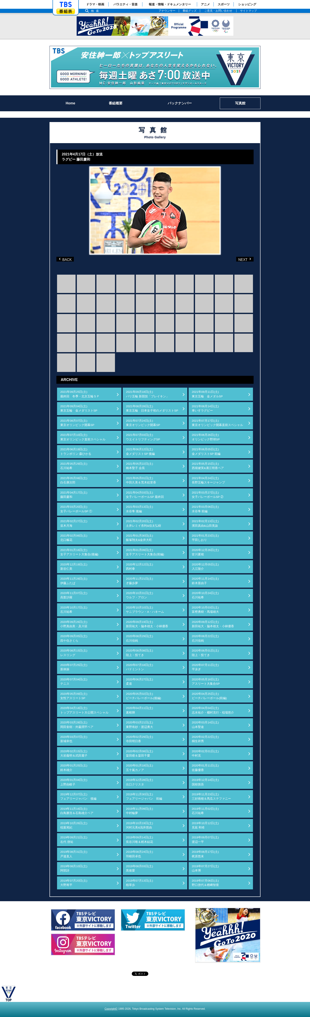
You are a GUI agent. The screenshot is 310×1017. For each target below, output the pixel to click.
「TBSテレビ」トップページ (65, 4)
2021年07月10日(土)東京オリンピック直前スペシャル (82, 437)
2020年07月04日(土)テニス (73, 681)
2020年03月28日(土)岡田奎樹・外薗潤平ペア (76, 724)
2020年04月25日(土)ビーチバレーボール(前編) (209, 696)
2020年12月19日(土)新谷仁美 (73, 566)
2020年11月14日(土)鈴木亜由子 (205, 581)
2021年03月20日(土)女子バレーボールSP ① (76, 509)
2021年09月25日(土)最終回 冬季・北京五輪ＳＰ (79, 394)
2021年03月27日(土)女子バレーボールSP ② (208, 494)
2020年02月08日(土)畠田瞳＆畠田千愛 (139, 753)
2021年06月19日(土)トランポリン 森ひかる (75, 451)
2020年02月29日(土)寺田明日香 (139, 739)
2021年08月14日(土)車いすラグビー (205, 408)
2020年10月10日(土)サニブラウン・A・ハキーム (145, 609)
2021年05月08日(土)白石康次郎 (73, 480)
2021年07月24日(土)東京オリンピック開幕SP (143, 423)
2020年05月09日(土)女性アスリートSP (73, 696)
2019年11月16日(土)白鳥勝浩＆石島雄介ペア (76, 811)
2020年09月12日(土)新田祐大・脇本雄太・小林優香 (213, 624)
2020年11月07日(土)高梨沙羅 (73, 595)
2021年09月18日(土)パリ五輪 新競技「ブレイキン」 (147, 394)
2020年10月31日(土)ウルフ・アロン (139, 595)
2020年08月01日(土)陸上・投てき (205, 652)
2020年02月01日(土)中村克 (205, 753)
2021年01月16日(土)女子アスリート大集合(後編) (79, 552)
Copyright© (111, 1008)
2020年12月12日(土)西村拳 (139, 566)
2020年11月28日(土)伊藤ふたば (73, 581)
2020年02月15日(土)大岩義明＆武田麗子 (73, 753)
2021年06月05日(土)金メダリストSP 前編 (206, 451)
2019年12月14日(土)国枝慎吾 (205, 782)
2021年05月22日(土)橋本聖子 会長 (139, 466)
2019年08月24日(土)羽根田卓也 (139, 854)
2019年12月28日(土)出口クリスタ (139, 782)
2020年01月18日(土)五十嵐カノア (139, 767)
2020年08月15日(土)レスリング (73, 652)
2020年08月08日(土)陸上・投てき (139, 652)
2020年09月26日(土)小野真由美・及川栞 (73, 624)
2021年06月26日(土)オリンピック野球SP (206, 437)
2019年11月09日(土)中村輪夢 (139, 811)
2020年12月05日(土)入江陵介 (205, 566)
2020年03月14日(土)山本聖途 (205, 724)
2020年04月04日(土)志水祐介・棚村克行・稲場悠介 (213, 710)
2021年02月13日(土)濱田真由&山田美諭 (205, 523)
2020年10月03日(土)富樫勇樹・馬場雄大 (205, 609)
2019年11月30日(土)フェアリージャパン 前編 (144, 796)
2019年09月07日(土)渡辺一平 (205, 839)
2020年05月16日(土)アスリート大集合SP (206, 681)
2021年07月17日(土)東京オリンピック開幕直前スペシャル (217, 423)
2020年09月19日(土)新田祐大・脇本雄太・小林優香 (147, 624)
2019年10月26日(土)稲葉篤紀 (73, 825)
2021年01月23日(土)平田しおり (205, 538)
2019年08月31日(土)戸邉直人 (73, 854)
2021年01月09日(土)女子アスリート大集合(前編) (145, 552)
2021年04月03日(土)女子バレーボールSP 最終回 (145, 494)
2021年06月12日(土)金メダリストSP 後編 (140, 451)
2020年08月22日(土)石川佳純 (205, 638)
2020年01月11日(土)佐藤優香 (205, 767)
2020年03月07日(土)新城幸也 (73, 739)
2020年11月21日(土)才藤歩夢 (139, 581)
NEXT (237, 259)
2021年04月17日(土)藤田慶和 (73, 494)
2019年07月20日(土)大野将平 (73, 883)
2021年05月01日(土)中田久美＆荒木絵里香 (141, 480)
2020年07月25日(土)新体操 (73, 667)
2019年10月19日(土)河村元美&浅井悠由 (139, 825)
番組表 (65, 11)
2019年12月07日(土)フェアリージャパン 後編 (78, 796)
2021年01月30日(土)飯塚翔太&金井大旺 (139, 538)
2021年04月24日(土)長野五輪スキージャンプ (208, 480)
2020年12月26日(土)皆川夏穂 (205, 552)
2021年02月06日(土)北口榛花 (73, 538)
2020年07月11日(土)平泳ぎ (205, 667)
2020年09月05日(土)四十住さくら (73, 638)
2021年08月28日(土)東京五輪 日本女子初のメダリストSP (152, 408)
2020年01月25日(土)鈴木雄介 (73, 767)
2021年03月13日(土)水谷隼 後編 (139, 509)
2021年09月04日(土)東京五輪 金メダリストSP (78, 408)
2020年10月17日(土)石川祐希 (73, 609)
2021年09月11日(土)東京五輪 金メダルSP (207, 394)
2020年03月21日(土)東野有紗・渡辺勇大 (139, 724)
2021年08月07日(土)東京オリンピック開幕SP (77, 423)
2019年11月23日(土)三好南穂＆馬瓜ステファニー (211, 796)
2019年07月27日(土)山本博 (205, 868)
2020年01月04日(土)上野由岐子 (73, 782)
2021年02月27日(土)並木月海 (73, 523)
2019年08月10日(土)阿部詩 (73, 868)
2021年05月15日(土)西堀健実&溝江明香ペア (208, 466)
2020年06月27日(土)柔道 (139, 681)
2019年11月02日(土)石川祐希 (205, 811)
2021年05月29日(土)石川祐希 (73, 466)
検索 (96, 10)
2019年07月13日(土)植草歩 (139, 883)
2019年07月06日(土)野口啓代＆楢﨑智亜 (205, 883)
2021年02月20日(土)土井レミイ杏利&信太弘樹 (143, 523)
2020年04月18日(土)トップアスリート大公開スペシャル (84, 710)
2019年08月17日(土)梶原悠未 (205, 854)
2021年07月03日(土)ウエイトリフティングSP (143, 437)
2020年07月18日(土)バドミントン (139, 667)
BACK (66, 259)
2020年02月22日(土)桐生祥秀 (205, 739)
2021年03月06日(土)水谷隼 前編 (205, 509)
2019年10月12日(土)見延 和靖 (205, 825)
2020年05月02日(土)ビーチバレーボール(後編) (143, 696)
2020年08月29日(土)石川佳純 (139, 638)
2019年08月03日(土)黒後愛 (139, 868)
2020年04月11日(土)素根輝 (139, 710)
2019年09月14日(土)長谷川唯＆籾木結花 (139, 839)
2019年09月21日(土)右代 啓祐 (73, 839)
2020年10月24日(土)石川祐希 (205, 595)
